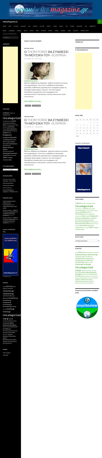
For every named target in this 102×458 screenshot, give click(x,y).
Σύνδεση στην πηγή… (31, 81)
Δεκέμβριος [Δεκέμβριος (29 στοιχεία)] (78, 274)
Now (9, 26)
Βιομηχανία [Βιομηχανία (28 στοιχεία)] (93, 272)
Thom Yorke (36, 105)
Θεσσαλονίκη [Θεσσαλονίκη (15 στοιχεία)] (95, 276)
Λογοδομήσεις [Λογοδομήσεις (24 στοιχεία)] (85, 221)
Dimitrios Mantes (7, 210)
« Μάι (77, 136)
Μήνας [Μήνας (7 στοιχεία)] (92, 223)
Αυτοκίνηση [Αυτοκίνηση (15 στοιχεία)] (78, 210)
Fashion (35, 26)
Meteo (4, 30)
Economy (23, 26)
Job (67, 26)
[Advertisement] (83, 81)
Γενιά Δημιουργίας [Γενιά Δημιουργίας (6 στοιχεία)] (90, 210)
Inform (72, 26)
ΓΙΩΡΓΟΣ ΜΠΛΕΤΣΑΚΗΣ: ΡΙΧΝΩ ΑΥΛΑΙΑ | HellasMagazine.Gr (9, 203)
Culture (16, 26)
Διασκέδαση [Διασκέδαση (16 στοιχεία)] (83, 212)
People (31, 30)
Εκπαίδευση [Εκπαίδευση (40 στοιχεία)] (79, 276)
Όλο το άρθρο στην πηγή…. (33, 101)
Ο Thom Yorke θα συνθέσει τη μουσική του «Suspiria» (46, 53)
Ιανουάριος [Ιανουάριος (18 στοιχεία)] (85, 278)
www (4, 26)
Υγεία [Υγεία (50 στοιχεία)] (91, 227)
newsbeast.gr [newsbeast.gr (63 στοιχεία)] (80, 258)
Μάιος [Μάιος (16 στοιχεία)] (86, 279)
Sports (50, 30)
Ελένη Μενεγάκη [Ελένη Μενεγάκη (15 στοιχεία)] (87, 276)
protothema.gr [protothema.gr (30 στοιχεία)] (88, 260)
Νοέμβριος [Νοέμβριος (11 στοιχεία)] (91, 281)
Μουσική (26, 116)
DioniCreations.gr (7, 187)
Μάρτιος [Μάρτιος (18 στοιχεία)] (91, 279)
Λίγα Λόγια (5, 355)
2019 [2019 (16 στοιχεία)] (76, 252)
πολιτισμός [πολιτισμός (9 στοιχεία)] (78, 229)
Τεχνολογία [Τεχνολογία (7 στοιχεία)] (86, 227)
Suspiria (28, 105)
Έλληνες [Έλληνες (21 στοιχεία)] (94, 270)
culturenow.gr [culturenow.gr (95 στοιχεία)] (80, 254)
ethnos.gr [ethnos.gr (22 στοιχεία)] (84, 256)
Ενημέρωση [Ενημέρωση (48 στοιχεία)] (93, 216)
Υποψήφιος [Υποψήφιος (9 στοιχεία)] (96, 227)
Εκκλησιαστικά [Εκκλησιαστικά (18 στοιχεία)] (93, 274)
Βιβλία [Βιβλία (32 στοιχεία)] (88, 272)
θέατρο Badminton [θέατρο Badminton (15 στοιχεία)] (79, 283)
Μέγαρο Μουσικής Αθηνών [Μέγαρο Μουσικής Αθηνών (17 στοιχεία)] (83, 223)
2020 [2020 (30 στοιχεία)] (83, 252)
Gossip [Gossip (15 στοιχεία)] (83, 203)
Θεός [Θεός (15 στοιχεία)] (83, 220)
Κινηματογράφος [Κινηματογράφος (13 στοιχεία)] (89, 220)
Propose (43, 30)
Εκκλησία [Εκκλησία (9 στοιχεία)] (92, 214)
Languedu (79, 26)
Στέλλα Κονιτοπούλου (8, 183)
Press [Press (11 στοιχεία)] (93, 203)
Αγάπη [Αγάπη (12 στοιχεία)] (76, 272)
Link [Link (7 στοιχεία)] (87, 203)
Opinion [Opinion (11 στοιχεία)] (90, 203)
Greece (49, 26)
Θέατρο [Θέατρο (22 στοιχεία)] (94, 218)
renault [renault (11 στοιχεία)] (91, 262)
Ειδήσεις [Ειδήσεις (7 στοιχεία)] (89, 212)
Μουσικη (26, 48)
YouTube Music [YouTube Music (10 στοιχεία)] (79, 208)
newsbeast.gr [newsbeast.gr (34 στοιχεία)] (89, 258)
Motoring (12, 30)
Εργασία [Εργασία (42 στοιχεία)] (86, 218)
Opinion (19, 30)
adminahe (40, 127)
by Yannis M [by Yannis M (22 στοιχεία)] (95, 252)
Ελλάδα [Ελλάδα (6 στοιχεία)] (87, 216)
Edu (29, 26)
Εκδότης (75, 30)
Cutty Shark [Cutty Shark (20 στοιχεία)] (78, 256)
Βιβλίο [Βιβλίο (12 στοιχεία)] (83, 210)
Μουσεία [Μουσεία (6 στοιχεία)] (96, 223)
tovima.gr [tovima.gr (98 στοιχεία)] (79, 264)
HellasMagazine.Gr (10, 22)
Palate (25, 30)
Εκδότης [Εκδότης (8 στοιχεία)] (87, 214)
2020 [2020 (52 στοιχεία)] (80, 252)
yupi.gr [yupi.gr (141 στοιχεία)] (78, 270)
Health (61, 26)
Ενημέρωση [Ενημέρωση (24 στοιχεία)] (79, 218)
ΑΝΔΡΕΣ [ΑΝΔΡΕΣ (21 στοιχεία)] (86, 208)
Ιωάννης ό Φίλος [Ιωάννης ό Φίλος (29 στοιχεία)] (80, 279)
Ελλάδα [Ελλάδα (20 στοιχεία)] (83, 216)
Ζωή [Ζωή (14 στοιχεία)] (90, 218)
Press (37, 30)
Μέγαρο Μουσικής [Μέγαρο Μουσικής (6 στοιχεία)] (94, 221)
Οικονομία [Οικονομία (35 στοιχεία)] (82, 225)
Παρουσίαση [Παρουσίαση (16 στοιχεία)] (90, 225)
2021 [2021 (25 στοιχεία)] (89, 252)
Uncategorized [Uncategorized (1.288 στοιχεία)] (84, 267)
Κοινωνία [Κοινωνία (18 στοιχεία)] (78, 221)
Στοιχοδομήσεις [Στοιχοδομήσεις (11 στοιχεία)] (79, 227)
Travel (56, 30)
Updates (63, 30)
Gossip (55, 26)
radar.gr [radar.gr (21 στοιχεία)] (86, 262)
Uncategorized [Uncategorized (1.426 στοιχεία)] (84, 206)
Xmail (69, 30)
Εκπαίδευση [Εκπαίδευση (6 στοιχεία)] (78, 216)
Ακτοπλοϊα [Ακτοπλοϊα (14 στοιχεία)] (92, 208)
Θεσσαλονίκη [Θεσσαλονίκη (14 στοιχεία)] (78, 278)
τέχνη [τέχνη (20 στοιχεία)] (82, 229)
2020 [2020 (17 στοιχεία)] (86, 252)
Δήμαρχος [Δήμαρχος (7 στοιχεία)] (77, 212)
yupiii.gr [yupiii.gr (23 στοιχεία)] (83, 270)
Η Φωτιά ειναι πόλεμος (8, 185)
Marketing (92, 26)
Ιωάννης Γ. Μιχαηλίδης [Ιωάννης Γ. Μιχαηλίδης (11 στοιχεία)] (93, 278)
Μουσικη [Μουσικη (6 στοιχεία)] (77, 225)
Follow (42, 26)
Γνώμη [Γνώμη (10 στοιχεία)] (95, 210)
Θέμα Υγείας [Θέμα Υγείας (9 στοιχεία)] (78, 220)
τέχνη (32, 48)
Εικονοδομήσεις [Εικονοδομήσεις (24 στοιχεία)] (80, 214)
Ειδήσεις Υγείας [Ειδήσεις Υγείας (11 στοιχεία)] (85, 274)
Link (86, 26)
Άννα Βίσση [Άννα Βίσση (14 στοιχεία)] (89, 270)
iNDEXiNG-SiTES (85, 30)
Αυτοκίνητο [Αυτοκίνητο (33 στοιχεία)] (82, 272)
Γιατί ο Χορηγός (6, 352)
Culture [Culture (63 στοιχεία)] (78, 203)
